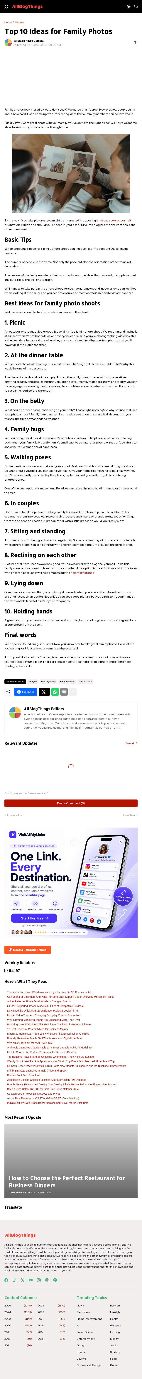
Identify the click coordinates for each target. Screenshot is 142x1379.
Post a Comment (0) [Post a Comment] (71, 803)
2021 (51, 1319)
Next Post (129, 815)
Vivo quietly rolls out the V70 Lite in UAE (30, 1042)
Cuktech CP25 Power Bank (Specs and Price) (33, 1093)
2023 (51, 1312)
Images (19, 22)
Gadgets (115, 1325)
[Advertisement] (71, 77)
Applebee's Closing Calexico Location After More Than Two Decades (46, 1079)
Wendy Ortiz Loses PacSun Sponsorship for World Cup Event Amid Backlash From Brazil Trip (61, 1061)
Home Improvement (89, 1318)
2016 (18, 1339)
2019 (51, 1325)
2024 (18, 1312)
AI (78, 1325)
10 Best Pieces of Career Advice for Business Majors (37, 1029)
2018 (18, 1332)
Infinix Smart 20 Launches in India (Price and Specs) (37, 1070)
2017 (51, 1332)
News (80, 1305)
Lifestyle (115, 1312)
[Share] (134, 43)
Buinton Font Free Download (23, 1075)
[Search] (136, 6)
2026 (18, 1305)
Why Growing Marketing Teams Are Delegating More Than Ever (43, 1019)
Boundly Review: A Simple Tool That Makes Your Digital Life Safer (44, 1038)
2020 (18, 1325)
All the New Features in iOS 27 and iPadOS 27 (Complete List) (43, 1098)
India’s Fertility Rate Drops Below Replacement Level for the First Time (47, 1102)
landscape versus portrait (113, 220)
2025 (51, 1305)
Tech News (83, 1312)
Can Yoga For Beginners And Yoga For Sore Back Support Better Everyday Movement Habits (60, 996)
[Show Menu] (5, 6)
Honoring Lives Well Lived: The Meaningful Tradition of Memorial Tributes (49, 1024)
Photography (48, 681)
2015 (51, 1339)
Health (114, 1318)
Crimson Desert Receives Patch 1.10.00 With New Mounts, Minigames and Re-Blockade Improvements (66, 1066)
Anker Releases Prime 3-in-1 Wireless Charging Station (39, 1001)
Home (8, 22)
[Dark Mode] (129, 6)
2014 (18, 1345)
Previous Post (15, 815)
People (81, 1352)
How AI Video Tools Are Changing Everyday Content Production (43, 1015)
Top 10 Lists (85, 681)
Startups (115, 1352)
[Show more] (73, 692)
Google (81, 1345)
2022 (18, 1319)
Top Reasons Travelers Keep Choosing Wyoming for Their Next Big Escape (50, 1056)
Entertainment (85, 1338)
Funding (115, 1332)
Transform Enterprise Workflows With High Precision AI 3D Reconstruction (49, 992)
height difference (82, 573)
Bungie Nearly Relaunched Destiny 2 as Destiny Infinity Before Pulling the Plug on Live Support (61, 1084)
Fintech (114, 1365)
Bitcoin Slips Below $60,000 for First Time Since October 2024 (43, 1089)
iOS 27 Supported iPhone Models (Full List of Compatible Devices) (45, 1006)
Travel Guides (85, 1332)
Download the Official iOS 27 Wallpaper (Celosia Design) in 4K (43, 1010)
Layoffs (81, 1358)
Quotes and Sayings (89, 1365)
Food (113, 1358)
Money (114, 1338)
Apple (114, 1345)
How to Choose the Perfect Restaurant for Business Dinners (41, 1052)
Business (115, 1305)
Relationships (67, 681)
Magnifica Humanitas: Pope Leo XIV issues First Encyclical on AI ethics (48, 1033)
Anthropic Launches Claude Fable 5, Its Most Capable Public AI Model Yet (49, 1047)
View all (129, 743)
